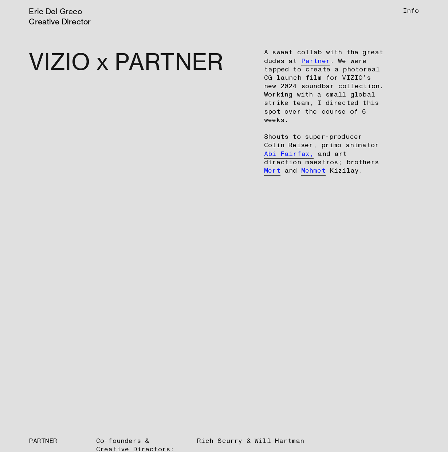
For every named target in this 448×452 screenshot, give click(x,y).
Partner (315, 61)
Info (411, 10)
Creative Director (60, 21)
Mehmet (313, 170)
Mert (272, 170)
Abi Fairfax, (289, 153)
